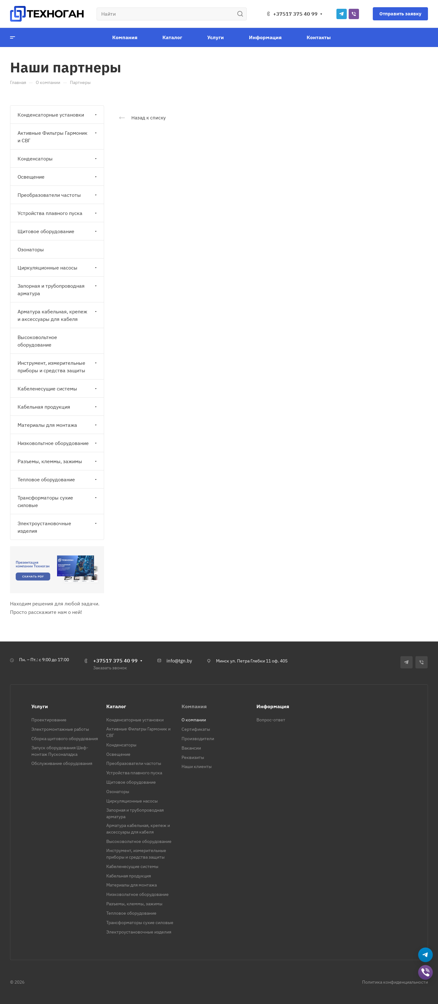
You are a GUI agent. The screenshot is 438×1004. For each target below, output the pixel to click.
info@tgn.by (179, 661)
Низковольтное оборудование (58, 443)
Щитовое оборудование (58, 231)
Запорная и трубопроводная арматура (58, 289)
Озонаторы (31, 249)
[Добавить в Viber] (425, 972)
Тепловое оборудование (58, 479)
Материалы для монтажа (58, 425)
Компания (194, 706)
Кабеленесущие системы (58, 388)
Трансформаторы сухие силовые (58, 501)
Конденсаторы (58, 158)
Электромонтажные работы (60, 729)
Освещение (58, 177)
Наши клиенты (197, 766)
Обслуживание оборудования (61, 763)
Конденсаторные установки (58, 115)
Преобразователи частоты (58, 195)
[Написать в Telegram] (425, 955)
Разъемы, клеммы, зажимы (58, 461)
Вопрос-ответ (270, 720)
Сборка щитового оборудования (64, 738)
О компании (194, 720)
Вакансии (191, 748)
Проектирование (48, 720)
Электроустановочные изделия (58, 527)
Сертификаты (196, 729)
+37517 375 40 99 (295, 14)
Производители (198, 738)
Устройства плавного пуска (58, 213)
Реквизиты (193, 757)
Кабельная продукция (58, 407)
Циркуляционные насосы (58, 267)
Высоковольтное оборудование (37, 341)
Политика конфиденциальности (395, 982)
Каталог (116, 706)
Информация (272, 706)
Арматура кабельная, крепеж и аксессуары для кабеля (58, 315)
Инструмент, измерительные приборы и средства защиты (58, 367)
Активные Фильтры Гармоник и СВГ (58, 137)
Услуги (39, 706)
